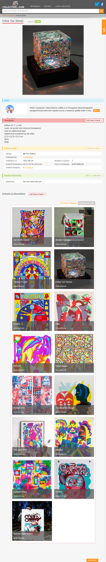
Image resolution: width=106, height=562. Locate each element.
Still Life (17, 365)
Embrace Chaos (20, 491)
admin (37, 21)
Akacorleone (19, 244)
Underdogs (28, 157)
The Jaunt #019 (20, 449)
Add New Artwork (94, 120)
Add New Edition (94, 148)
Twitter (96, 4)
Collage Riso (19, 407)
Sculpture (29, 168)
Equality (17, 323)
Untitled (59, 491)
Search (101, 11)
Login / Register (63, 6)
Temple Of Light (20, 281)
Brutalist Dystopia (63, 239)
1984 (57, 323)
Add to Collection (94, 175)
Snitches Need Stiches (23, 533)
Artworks (35, 6)
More (96, 110)
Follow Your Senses (64, 281)
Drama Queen (61, 365)
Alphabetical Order (86, 203)
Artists (47, 6)
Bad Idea (59, 449)
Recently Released (69, 203)
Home (4, 15)
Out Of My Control (21, 239)
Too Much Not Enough (65, 407)
